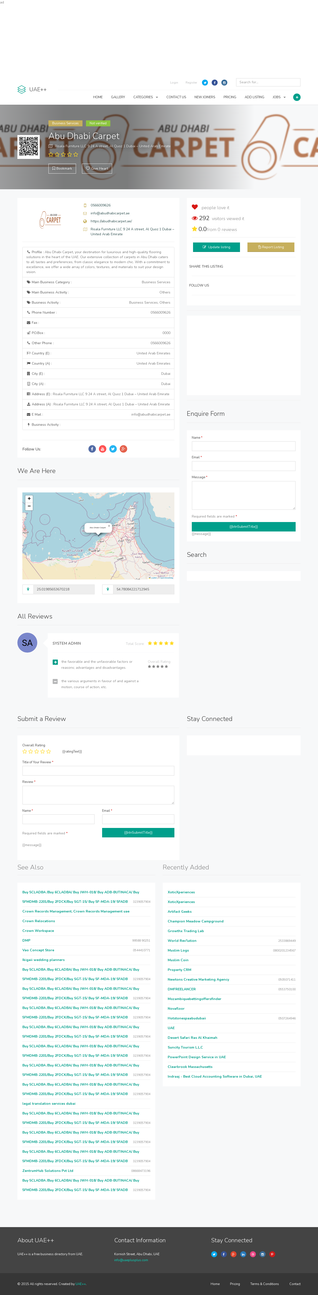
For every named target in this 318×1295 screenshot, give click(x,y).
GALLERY (118, 97)
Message (199, 477)
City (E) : (98, 373)
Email (197, 457)
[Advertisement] (159, 40)
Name (197, 437)
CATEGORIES (145, 97)
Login (174, 83)
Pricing (235, 1284)
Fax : (32, 322)
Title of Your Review (37, 762)
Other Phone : (98, 343)
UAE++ (81, 1284)
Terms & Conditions (264, 1284)
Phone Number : (98, 312)
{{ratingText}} (72, 751)
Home (215, 1284)
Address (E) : (97, 394)
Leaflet (153, 578)
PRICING (230, 97)
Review (29, 782)
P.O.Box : (98, 333)
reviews (227, 230)
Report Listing (273, 247)
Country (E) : (98, 353)
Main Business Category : (98, 282)
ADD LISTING (254, 97)
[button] (109, 526)
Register (191, 83)
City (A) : (98, 384)
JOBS (279, 97)
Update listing (219, 247)
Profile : (98, 262)
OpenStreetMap (166, 578)
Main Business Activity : (98, 292)
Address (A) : (98, 404)
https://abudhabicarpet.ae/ (111, 221)
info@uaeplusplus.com (131, 1260)
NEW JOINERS (205, 97)
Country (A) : (98, 363)
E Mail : (98, 414)
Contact (295, 1284)
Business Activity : (98, 302)
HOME (98, 97)
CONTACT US (176, 97)
